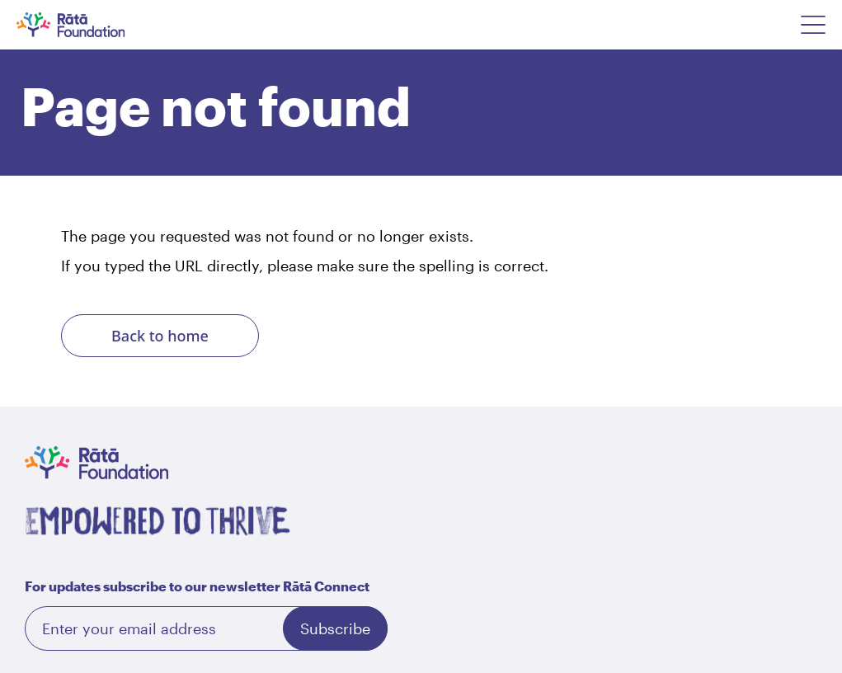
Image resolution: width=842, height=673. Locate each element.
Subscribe (335, 628)
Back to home (160, 336)
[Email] (206, 628)
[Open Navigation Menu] (813, 24)
